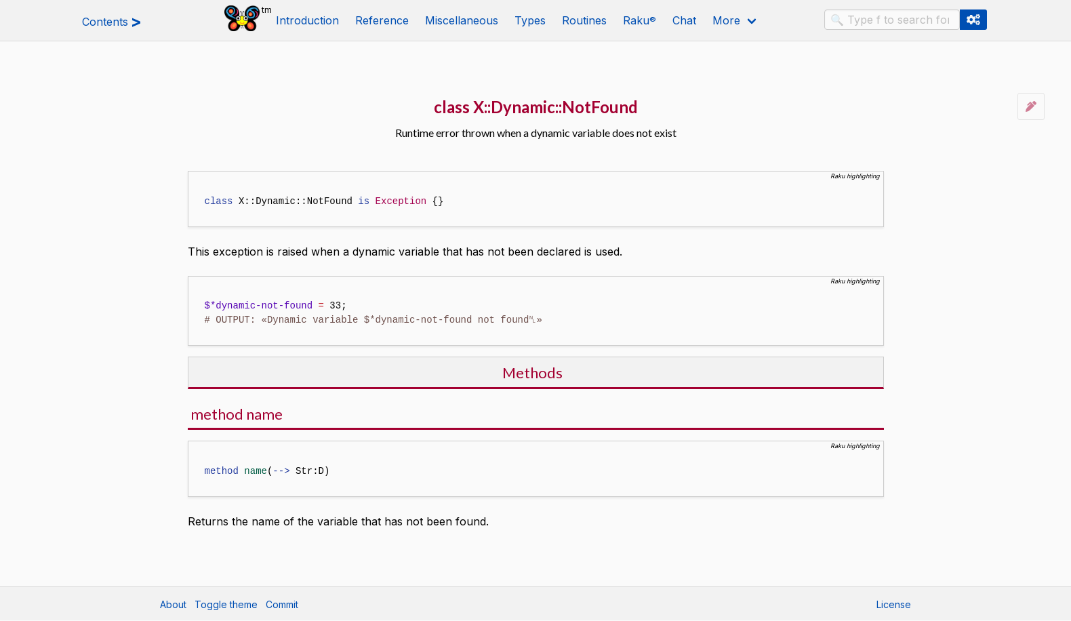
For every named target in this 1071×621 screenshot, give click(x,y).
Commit (282, 604)
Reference (382, 20)
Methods (532, 372)
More (726, 20)
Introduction (307, 20)
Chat (684, 20)
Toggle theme (226, 604)
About (173, 604)
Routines (584, 20)
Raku (639, 20)
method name (236, 414)
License (893, 604)
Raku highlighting (855, 176)
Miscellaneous (461, 20)
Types (530, 20)
